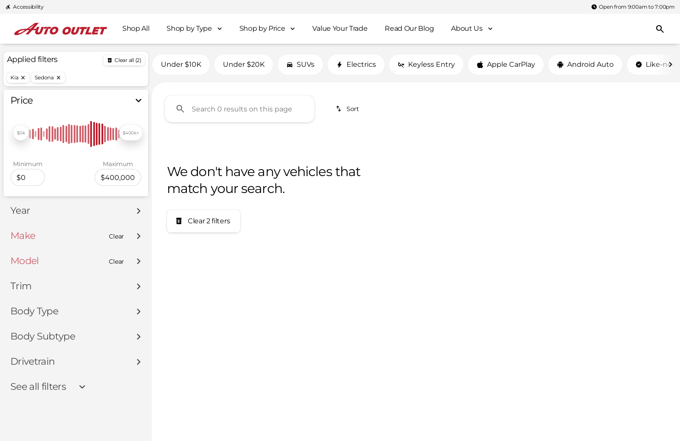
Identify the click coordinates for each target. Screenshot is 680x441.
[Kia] (18, 77)
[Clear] (116, 236)
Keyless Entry (426, 64)
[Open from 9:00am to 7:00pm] (633, 7)
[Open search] (660, 29)
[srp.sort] (348, 109)
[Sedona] (48, 77)
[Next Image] (670, 65)
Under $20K (244, 64)
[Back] (124, 60)
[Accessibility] (24, 7)
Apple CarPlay (506, 64)
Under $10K (181, 64)
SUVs (300, 64)
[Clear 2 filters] (203, 221)
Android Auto (585, 64)
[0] (27, 177)
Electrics (356, 64)
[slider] (21, 132)
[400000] (118, 177)
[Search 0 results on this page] (239, 109)
